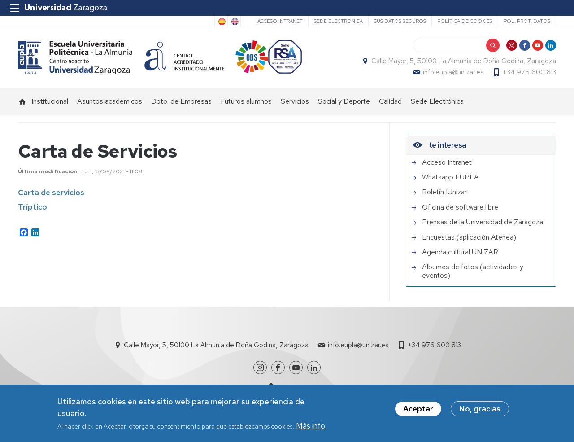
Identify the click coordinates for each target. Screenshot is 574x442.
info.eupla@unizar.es (453, 72)
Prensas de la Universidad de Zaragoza (482, 223)
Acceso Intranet (280, 21)
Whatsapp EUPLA (450, 177)
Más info (310, 426)
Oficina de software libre (460, 207)
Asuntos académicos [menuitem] (109, 101)
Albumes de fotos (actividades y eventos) (472, 271)
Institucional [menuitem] (49, 101)
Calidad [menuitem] (390, 101)
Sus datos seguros (400, 21)
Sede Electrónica (338, 21)
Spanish (221, 21)
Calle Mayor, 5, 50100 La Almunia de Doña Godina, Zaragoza (463, 61)
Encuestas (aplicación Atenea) (469, 237)
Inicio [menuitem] (22, 101)
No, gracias (479, 410)
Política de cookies (464, 21)
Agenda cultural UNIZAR (460, 252)
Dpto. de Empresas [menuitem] (181, 101)
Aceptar (418, 410)
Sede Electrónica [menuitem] (437, 101)
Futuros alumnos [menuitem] (246, 101)
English (234, 21)
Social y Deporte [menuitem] (344, 101)
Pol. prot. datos (527, 21)
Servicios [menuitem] (295, 101)
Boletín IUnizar (444, 192)
